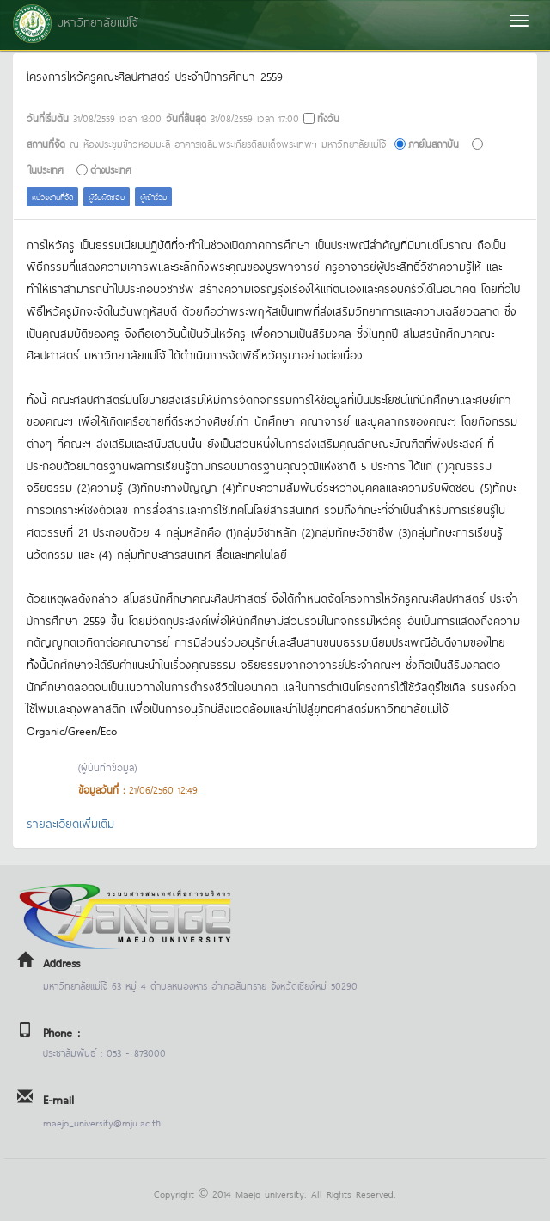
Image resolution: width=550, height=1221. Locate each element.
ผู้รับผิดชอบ (107, 196)
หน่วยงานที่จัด (52, 196)
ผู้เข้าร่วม (153, 196)
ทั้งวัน (328, 117)
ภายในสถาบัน (433, 143)
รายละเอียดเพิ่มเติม (70, 822)
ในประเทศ (46, 169)
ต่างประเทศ (110, 169)
